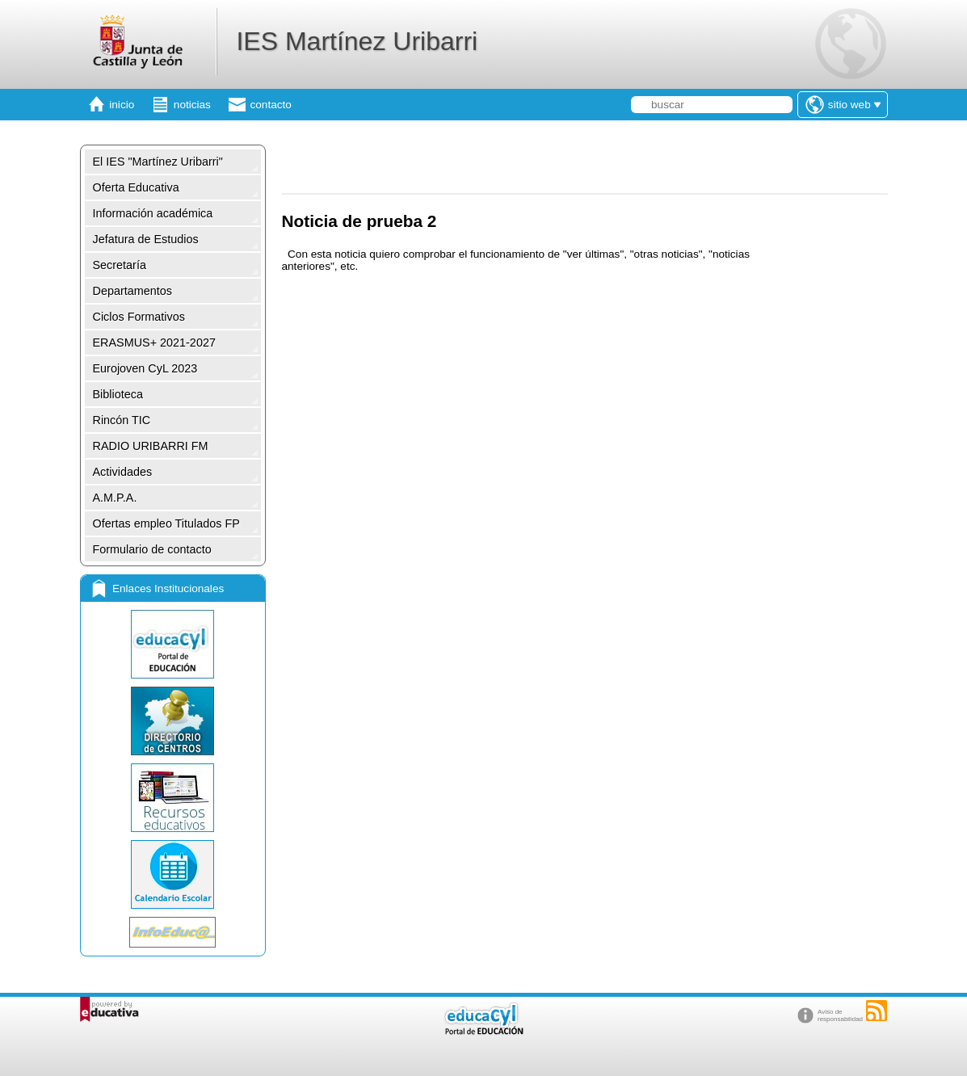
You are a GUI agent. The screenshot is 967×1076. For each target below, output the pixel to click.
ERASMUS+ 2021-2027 (154, 342)
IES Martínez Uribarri (356, 41)
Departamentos (132, 290)
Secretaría (119, 264)
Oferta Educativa (136, 187)
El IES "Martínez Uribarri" (158, 161)
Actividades (123, 471)
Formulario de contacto (152, 549)
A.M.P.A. (115, 497)
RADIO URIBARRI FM (150, 445)
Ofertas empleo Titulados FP (166, 523)
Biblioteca (118, 394)
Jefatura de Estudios (146, 239)
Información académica (153, 213)
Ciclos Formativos (139, 316)
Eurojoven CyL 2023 (145, 368)
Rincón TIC (122, 420)
